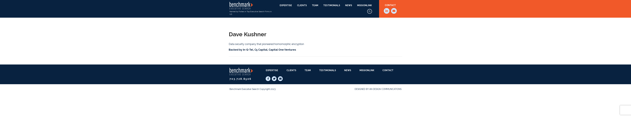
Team (315, 5)
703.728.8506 (240, 78)
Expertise (286, 5)
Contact (390, 5)
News (348, 5)
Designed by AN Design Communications (378, 89)
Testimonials (331, 5)
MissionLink (364, 5)
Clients (302, 5)
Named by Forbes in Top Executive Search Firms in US (251, 8)
